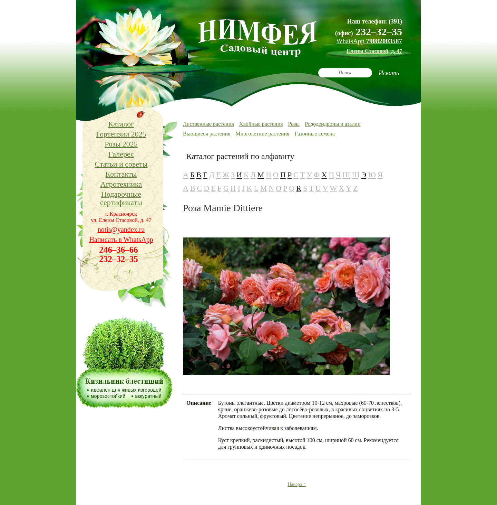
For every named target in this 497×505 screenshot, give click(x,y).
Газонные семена (314, 134)
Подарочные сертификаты (121, 198)
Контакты (121, 174)
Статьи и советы (121, 164)
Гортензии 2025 (121, 134)
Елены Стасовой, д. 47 (374, 51)
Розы (294, 124)
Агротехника (121, 184)
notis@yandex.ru (121, 229)
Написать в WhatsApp (121, 239)
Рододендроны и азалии (332, 124)
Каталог (121, 124)
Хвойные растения (261, 124)
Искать (389, 72)
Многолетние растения (263, 134)
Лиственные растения (208, 124)
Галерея (121, 154)
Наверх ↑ (297, 484)
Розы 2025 (121, 144)
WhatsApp (369, 41)
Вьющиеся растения (207, 134)
